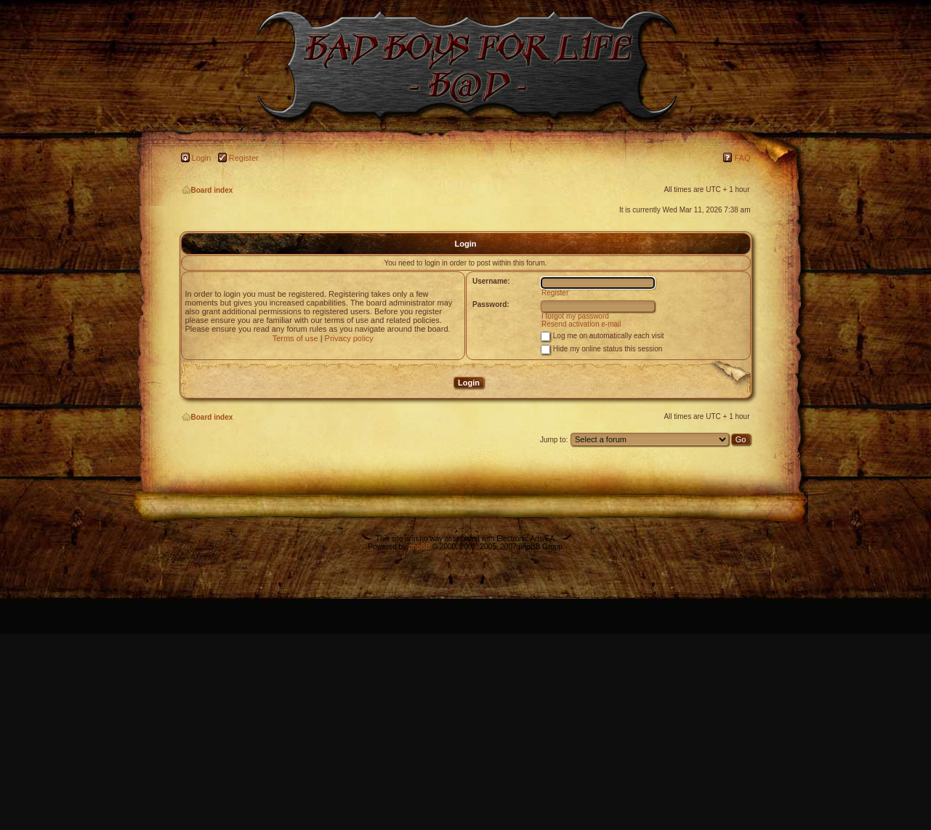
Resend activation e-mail (581, 324)
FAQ (742, 157)
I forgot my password (575, 316)
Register (244, 157)
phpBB (419, 547)
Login (201, 157)
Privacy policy (349, 338)
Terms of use (295, 338)
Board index (207, 190)
